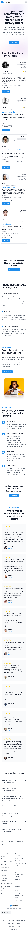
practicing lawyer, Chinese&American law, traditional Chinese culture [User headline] (12, 223)
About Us (3, 841)
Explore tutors (7, 372)
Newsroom (20, 841)
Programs (4, 870)
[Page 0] (17, 250)
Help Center (18, 900)
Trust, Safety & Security (14, 923)
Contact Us (4, 844)
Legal (19, 926)
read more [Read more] (4, 83)
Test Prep (3, 864)
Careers (11, 841)
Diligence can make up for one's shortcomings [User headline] (13, 75)
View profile (6, 91)
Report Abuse (14, 929)
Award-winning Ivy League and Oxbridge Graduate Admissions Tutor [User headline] (12, 111)
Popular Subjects (6, 854)
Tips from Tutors (5, 894)
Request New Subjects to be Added (19, 895)
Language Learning (6, 861)
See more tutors (14, 270)
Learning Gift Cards (6, 883)
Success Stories (5, 891)
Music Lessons (5, 867)
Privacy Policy (11, 926)
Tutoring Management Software (19, 874)
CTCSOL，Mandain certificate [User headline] (9, 187)
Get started (14, 42)
